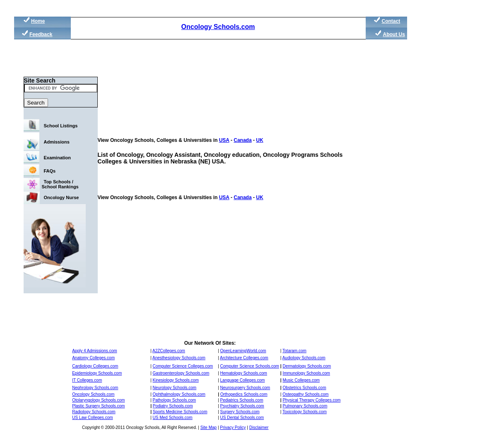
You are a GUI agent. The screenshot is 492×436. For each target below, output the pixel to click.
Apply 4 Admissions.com (94, 350)
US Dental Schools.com (242, 417)
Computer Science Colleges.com (183, 366)
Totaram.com (294, 350)
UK (259, 140)
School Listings (61, 125)
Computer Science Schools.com (249, 366)
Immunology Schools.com (306, 373)
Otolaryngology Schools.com (98, 400)
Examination (57, 157)
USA (224, 140)
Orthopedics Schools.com (244, 394)
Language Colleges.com (242, 380)
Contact (391, 21)
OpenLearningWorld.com (243, 350)
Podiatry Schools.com (173, 406)
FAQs (50, 170)
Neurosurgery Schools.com (245, 387)
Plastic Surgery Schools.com (98, 406)
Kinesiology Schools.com (176, 380)
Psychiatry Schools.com (242, 406)
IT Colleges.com (87, 380)
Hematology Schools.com (243, 373)
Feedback (40, 34)
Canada (242, 140)
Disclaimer (259, 427)
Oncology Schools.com (218, 26)
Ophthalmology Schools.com (179, 394)
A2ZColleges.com (168, 350)
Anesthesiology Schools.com (178, 358)
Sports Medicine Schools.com (180, 411)
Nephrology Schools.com (95, 387)
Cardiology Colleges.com (95, 366)
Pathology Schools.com (174, 400)
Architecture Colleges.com (244, 358)
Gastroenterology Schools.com (181, 373)
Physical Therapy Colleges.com (311, 400)
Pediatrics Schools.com (241, 400)
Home (38, 21)
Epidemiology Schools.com (97, 373)
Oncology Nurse (61, 197)
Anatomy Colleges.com (93, 358)
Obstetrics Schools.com (304, 387)
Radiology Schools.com (94, 411)
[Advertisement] (446, 157)
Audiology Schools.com (304, 358)
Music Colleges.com (300, 380)
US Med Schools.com (173, 417)
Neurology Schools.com (175, 387)
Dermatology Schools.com (306, 366)
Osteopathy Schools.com (305, 394)
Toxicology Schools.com (304, 411)
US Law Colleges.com (92, 417)
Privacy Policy (233, 427)
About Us (394, 34)
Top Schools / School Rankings (60, 184)
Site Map (208, 427)
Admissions (57, 141)
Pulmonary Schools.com (304, 406)
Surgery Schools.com (240, 411)
